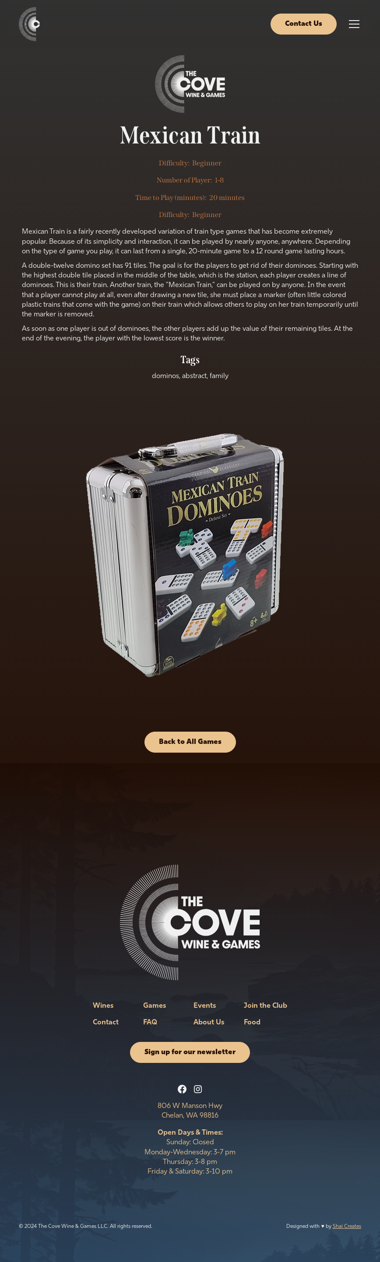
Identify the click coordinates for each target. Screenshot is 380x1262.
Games (154, 1006)
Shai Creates (347, 1226)
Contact (106, 1022)
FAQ (150, 1022)
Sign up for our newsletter (190, 1052)
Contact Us (303, 24)
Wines (103, 1006)
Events (205, 1006)
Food (252, 1022)
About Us (209, 1022)
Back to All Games (190, 742)
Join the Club (265, 1006)
